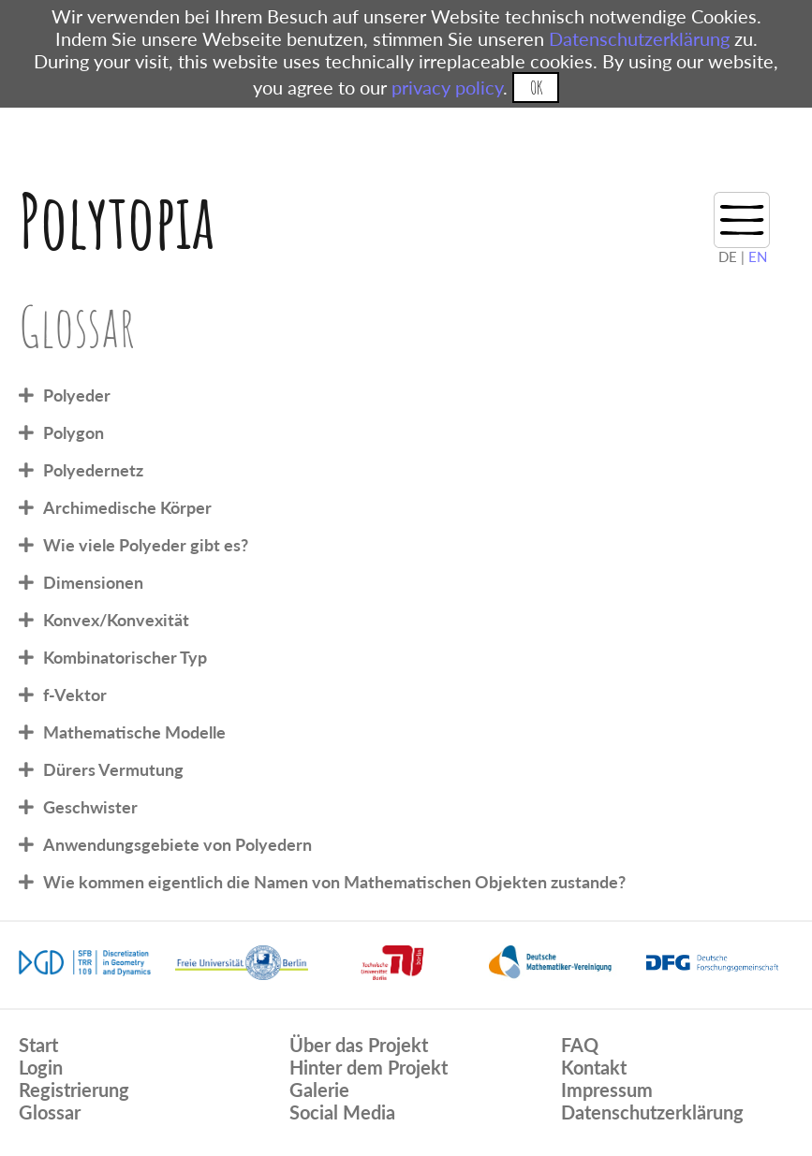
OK (536, 87)
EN (757, 256)
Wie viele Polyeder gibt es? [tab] (145, 544)
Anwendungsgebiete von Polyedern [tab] (177, 844)
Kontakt (594, 1067)
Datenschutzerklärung (639, 38)
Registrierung (74, 1089)
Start (38, 1044)
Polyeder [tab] (77, 395)
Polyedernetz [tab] (93, 470)
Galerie (319, 1089)
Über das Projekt (358, 1044)
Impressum (607, 1089)
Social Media (342, 1112)
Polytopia (116, 220)
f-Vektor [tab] (75, 694)
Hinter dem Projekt (368, 1067)
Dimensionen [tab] (93, 582)
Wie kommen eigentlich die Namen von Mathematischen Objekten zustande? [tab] (334, 881)
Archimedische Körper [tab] (127, 507)
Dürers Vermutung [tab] (113, 769)
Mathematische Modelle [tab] (134, 732)
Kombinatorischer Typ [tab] (125, 657)
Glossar (50, 1112)
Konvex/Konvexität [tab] (116, 619)
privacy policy (447, 87)
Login (41, 1067)
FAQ (579, 1044)
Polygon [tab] (73, 432)
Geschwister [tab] (90, 807)
